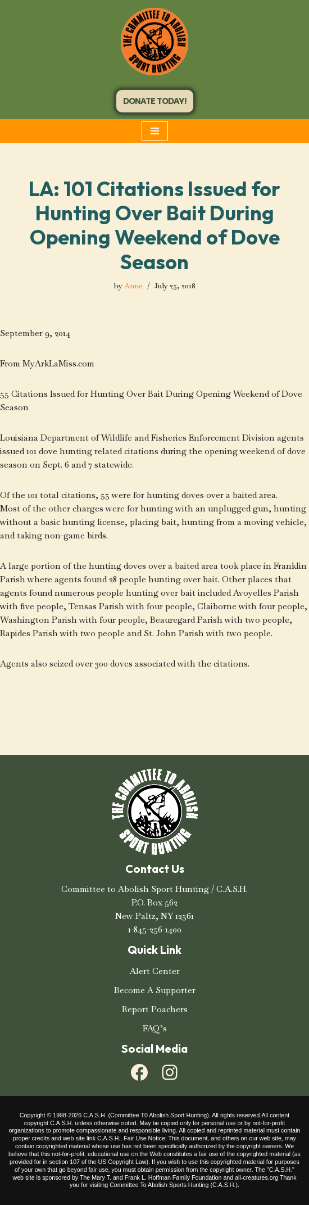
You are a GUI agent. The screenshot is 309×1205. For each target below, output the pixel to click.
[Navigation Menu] (155, 131)
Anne (133, 286)
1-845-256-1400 (154, 929)
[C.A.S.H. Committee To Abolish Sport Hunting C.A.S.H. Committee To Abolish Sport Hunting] (154, 41)
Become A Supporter (155, 990)
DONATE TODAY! (155, 101)
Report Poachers (155, 1009)
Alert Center (155, 971)
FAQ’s (155, 1028)
